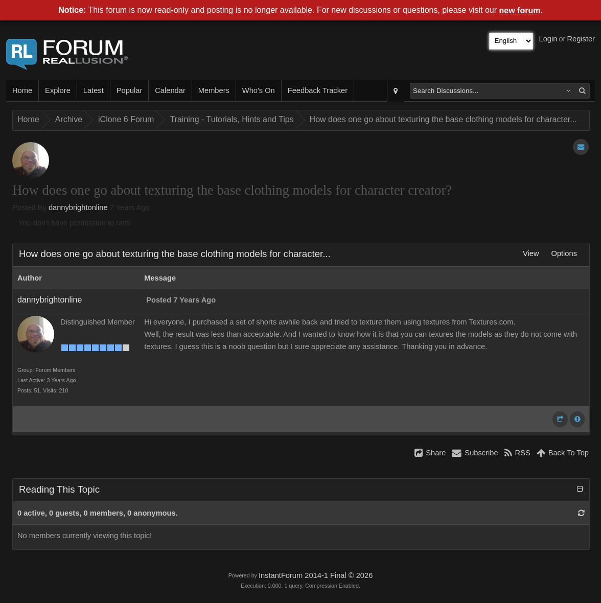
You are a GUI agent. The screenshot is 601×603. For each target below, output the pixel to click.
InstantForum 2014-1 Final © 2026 (316, 575)
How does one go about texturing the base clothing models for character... (443, 119)
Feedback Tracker (318, 90)
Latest (93, 90)
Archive (68, 119)
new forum (520, 10)
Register (581, 39)
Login (548, 39)
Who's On (258, 90)
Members (214, 90)
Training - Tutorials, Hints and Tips (231, 119)
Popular (129, 90)
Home (22, 90)
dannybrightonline (78, 207)
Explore (58, 90)
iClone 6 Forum (126, 119)
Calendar (170, 90)
